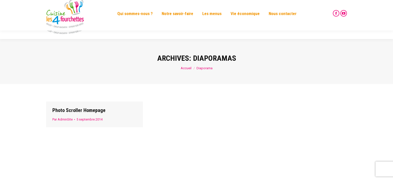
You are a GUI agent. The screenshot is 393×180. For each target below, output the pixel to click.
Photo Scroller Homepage (79, 110)
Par (62, 119)
